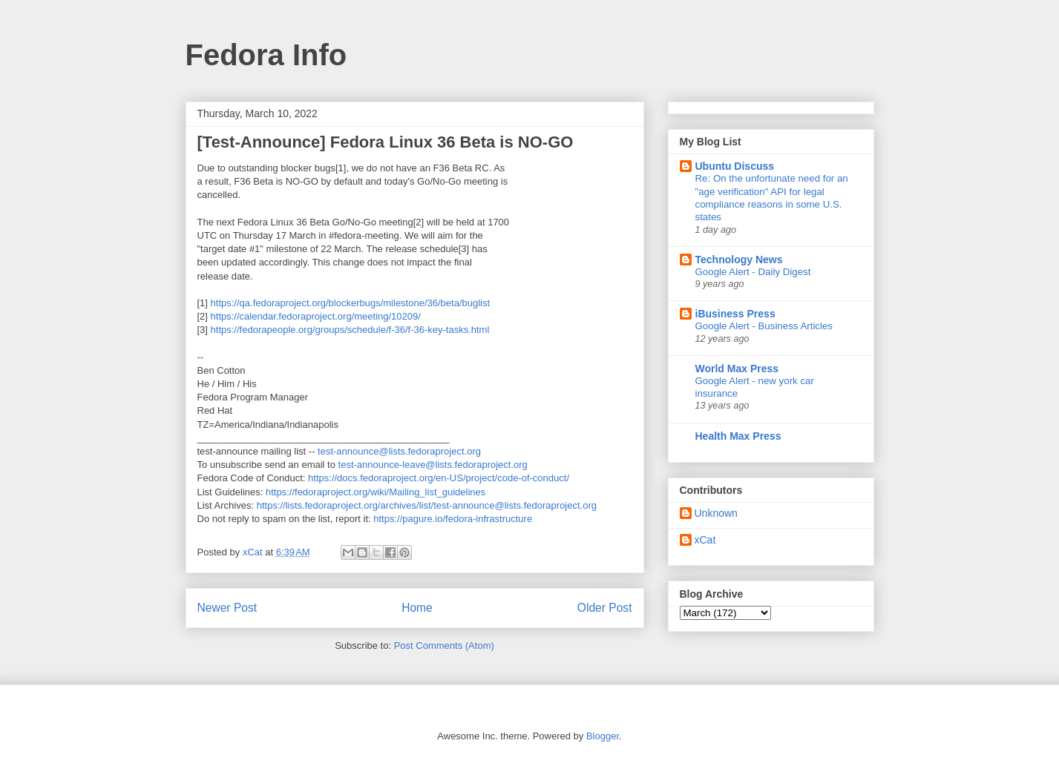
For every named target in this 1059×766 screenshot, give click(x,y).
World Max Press (737, 368)
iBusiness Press (735, 314)
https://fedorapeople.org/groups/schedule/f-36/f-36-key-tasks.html (350, 329)
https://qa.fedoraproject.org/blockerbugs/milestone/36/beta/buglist (351, 302)
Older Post (604, 607)
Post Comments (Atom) (444, 645)
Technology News (739, 259)
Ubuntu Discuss (735, 166)
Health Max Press (738, 436)
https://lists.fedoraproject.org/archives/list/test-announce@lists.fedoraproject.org (427, 505)
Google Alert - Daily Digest (753, 271)
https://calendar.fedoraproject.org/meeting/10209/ (316, 316)
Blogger (602, 736)
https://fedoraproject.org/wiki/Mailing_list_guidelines (375, 492)
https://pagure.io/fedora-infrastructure (452, 518)
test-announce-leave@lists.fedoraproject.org (433, 464)
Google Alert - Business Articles (764, 325)
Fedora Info (266, 55)
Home (417, 607)
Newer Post (227, 607)
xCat (705, 540)
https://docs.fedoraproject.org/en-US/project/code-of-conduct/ (438, 477)
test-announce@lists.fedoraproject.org (399, 451)
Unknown (716, 513)
